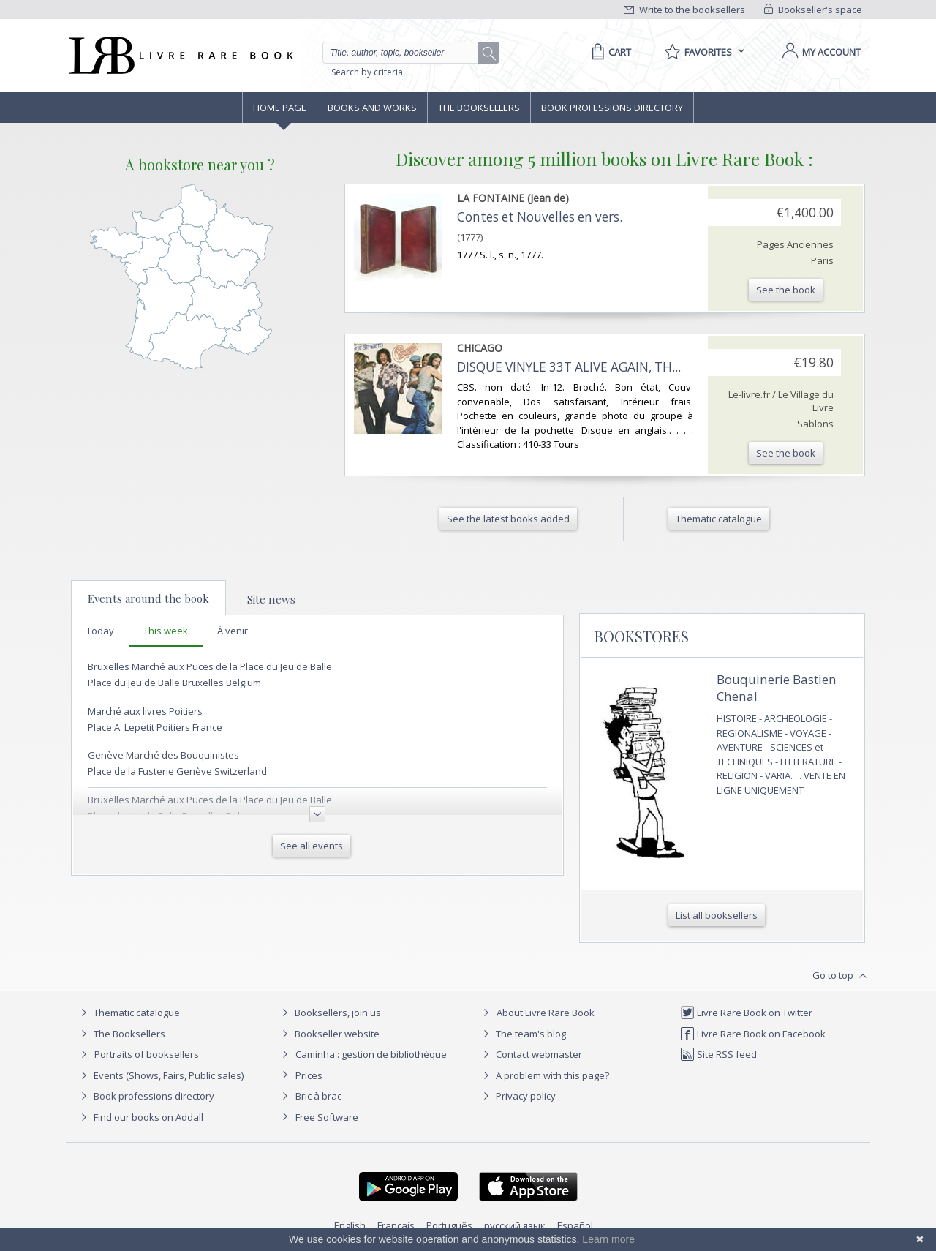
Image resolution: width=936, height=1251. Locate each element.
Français (396, 1225)
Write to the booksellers (684, 9)
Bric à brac (318, 1095)
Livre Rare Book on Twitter (746, 1012)
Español (575, 1225)
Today (100, 630)
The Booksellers (479, 107)
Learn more (608, 1239)
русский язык (515, 1225)
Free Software (326, 1117)
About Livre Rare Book (546, 1012)
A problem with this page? (544, 1075)
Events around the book (148, 598)
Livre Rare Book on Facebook (753, 1033)
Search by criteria (367, 72)
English (350, 1225)
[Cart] (608, 52)
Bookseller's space (813, 9)
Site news (271, 599)
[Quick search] (406, 53)
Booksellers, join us (329, 1012)
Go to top (841, 976)
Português (449, 1225)
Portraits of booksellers (146, 1054)
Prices (308, 1075)
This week (165, 630)
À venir (232, 630)
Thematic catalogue (128, 1012)
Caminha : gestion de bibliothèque (371, 1054)
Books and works (372, 107)
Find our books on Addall (140, 1117)
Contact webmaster (530, 1054)
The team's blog (522, 1033)
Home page (279, 107)
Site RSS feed (718, 1054)
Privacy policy (517, 1096)
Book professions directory (612, 107)
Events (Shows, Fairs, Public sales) (160, 1075)
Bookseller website (329, 1033)
